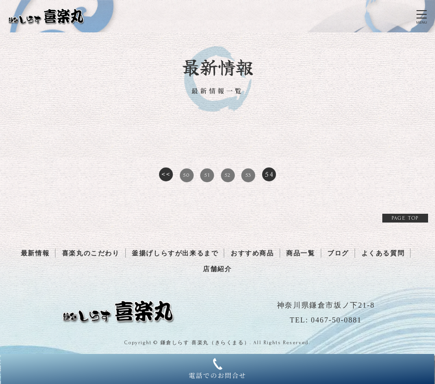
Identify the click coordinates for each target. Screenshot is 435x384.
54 (269, 174)
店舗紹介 (217, 269)
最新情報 (35, 253)
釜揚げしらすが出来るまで (175, 253)
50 (186, 175)
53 (248, 175)
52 (228, 175)
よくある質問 (383, 253)
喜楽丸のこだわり (91, 253)
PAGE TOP (405, 218)
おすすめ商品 (252, 253)
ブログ (338, 253)
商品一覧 (300, 253)
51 (207, 175)
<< (165, 174)
